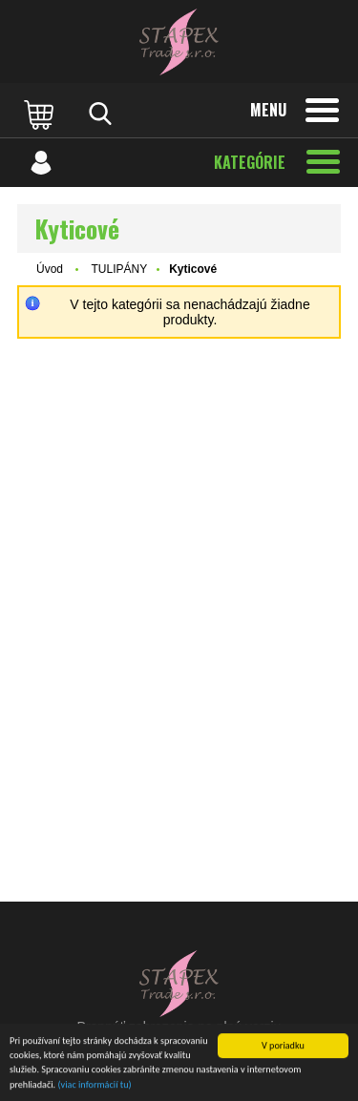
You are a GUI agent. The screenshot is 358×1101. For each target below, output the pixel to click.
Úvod (49, 269)
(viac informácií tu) (95, 1085)
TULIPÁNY (119, 269)
